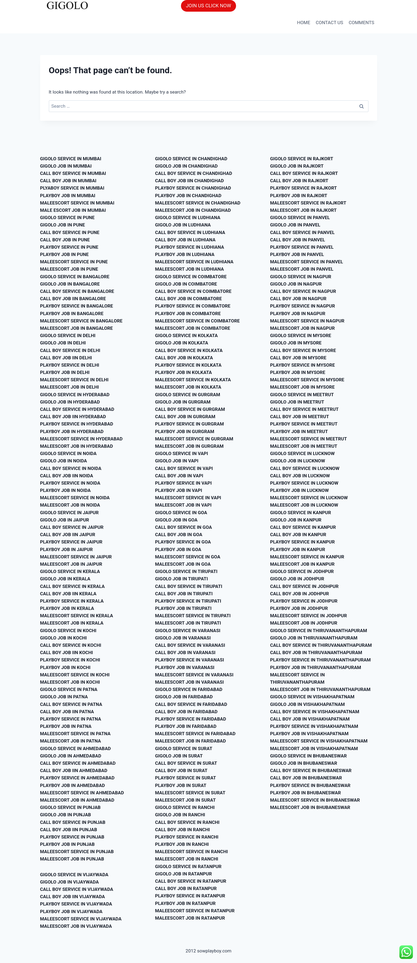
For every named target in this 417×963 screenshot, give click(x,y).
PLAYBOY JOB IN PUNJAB (67, 844)
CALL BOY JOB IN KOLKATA (184, 357)
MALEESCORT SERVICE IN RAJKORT (308, 203)
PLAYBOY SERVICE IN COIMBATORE (193, 306)
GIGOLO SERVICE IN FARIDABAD (188, 689)
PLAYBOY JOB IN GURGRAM (184, 431)
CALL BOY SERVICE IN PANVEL (302, 232)
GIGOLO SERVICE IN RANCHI (185, 807)
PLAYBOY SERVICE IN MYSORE (302, 365)
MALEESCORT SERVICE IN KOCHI (75, 674)
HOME (303, 22)
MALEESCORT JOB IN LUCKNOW (304, 505)
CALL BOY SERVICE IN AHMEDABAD (78, 763)
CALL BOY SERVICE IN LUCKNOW (305, 468)
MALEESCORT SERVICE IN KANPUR (307, 556)
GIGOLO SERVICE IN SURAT (183, 748)
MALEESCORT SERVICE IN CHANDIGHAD (198, 203)
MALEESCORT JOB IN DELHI (69, 387)
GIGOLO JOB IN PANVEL (295, 225)
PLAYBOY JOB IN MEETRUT (299, 431)
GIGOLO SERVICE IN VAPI (181, 453)
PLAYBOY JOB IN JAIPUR (66, 549)
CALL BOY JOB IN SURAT (181, 770)
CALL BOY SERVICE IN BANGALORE (77, 291)
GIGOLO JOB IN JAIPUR (64, 520)
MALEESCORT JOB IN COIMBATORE (192, 328)
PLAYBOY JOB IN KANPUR (297, 549)
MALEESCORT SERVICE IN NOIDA (75, 497)
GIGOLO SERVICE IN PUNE (67, 217)
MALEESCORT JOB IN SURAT (185, 800)
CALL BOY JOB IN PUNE (65, 239)
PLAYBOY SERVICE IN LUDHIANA (189, 247)
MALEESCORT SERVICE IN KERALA (76, 615)
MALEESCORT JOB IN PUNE (69, 269)
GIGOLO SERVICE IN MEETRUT (302, 394)
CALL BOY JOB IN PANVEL (297, 239)
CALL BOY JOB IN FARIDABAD (186, 711)
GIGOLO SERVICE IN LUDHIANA (188, 217)
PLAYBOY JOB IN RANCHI (182, 844)
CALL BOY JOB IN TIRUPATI (184, 593)
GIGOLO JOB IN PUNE (62, 225)
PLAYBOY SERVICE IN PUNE (69, 247)
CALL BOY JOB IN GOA (178, 534)
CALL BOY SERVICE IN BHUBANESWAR (311, 770)
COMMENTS (361, 22)
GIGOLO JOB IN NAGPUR (296, 284)
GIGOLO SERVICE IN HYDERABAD (75, 394)
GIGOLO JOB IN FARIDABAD (184, 696)
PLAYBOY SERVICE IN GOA (183, 542)
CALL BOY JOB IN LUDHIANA (185, 239)
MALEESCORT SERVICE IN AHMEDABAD (82, 792)
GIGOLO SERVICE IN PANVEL (300, 217)
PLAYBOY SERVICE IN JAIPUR (71, 542)
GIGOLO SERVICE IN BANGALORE (75, 276)
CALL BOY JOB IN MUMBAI (68, 180)
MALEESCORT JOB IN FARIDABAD (190, 741)
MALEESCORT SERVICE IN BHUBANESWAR (315, 800)
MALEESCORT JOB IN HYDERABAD (76, 446)
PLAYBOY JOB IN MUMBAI (68, 195)
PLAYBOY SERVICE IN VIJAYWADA (76, 904)
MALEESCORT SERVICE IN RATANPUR (195, 910)
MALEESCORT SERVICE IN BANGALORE (81, 321)
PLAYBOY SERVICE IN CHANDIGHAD (193, 188)
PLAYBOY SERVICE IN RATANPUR (190, 895)
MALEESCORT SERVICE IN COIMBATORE (197, 321)
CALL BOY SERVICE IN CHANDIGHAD (193, 173)
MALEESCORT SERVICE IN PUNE (74, 261)
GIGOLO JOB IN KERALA (65, 578)
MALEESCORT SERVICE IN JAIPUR (76, 556)
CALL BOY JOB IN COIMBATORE (188, 298)
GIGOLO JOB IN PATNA (64, 696)
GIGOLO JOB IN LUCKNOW (297, 460)
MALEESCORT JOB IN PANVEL (301, 269)
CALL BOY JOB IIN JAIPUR (67, 534)
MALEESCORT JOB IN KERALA (72, 623)
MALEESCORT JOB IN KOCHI (70, 682)
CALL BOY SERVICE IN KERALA (72, 586)
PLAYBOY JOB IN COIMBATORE (188, 313)
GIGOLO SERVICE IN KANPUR (300, 512)
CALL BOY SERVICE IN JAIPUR (72, 527)
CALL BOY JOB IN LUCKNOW (300, 475)
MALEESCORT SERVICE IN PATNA (75, 733)
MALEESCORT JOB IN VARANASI (189, 682)
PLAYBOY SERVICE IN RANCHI (186, 837)
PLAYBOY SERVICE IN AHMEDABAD (77, 777)
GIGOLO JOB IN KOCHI (63, 638)
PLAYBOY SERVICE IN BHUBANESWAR (310, 785)
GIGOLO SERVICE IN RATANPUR (188, 866)
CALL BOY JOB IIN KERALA (68, 593)
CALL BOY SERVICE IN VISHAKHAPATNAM (314, 711)
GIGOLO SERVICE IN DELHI (68, 335)
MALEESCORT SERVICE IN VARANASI (194, 674)
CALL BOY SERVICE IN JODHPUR (304, 586)
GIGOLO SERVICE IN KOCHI (68, 630)
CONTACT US (329, 22)
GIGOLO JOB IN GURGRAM (183, 402)
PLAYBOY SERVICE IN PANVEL (302, 247)
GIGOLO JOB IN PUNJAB (65, 814)
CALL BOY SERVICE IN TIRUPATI (188, 586)
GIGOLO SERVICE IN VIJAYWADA (74, 874)
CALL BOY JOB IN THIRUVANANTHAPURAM (316, 652)
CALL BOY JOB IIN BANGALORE (73, 298)
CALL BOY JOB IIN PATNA (67, 711)
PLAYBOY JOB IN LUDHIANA (185, 254)
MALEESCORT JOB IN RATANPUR (190, 918)
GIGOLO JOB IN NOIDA (63, 460)
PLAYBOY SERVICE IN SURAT (185, 777)
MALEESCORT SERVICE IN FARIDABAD (195, 733)
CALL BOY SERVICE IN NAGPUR (303, 291)
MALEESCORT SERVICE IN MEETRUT (308, 438)
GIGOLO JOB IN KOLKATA (181, 342)
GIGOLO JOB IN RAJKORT (297, 166)
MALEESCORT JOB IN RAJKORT (303, 210)
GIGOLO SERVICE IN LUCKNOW (302, 453)
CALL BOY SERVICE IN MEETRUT (304, 409)
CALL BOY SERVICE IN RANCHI (187, 822)
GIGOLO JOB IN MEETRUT (297, 402)
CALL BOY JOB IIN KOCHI (66, 652)
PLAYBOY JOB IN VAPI (178, 490)
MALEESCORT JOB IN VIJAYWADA (76, 926)
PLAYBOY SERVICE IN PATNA (70, 719)
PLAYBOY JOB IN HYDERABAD (72, 431)
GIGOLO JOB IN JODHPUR (297, 578)
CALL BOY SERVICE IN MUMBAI (73, 173)
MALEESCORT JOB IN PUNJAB (72, 859)
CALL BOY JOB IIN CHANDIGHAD (189, 180)
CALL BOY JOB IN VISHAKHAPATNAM (310, 719)
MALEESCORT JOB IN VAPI (183, 505)
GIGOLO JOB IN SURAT (179, 756)
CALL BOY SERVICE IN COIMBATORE (193, 291)
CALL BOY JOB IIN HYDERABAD (73, 416)
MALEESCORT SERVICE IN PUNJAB (77, 851)
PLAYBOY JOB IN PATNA (66, 726)
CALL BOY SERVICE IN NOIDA (70, 468)
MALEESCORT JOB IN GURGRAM (189, 446)
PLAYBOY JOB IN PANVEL (297, 254)
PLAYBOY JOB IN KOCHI (65, 667)
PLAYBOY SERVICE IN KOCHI (70, 660)
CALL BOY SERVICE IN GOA (183, 527)
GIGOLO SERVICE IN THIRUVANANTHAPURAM (318, 630)
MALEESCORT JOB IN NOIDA (70, 505)
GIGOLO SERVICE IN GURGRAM (187, 394)
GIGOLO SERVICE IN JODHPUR (302, 571)
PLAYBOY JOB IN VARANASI (185, 667)
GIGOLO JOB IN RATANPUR (183, 873)
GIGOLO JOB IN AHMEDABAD (70, 756)
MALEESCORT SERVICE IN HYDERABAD (81, 438)
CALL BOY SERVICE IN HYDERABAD (77, 409)
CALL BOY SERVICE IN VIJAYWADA (76, 889)
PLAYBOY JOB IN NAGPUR (298, 313)
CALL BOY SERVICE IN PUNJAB (73, 822)
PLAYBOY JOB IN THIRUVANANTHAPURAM (315, 667)
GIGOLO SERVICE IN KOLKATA (186, 335)
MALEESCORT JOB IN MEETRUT (304, 446)
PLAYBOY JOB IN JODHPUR (299, 608)
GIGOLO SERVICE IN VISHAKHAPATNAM (312, 696)
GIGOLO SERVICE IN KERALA (70, 571)
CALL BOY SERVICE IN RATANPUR (190, 881)
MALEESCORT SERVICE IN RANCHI (191, 851)
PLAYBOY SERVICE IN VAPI (183, 483)
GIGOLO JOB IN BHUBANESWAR (303, 763)
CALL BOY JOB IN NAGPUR (298, 298)
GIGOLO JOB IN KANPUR (295, 520)
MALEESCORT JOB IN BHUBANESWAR (310, 807)
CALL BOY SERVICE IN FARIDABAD (191, 704)
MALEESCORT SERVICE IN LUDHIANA (194, 261)
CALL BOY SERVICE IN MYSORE (303, 350)
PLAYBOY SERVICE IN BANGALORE (76, 306)
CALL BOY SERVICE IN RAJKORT (304, 173)
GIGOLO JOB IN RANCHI (180, 814)
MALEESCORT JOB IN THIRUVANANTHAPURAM (320, 689)
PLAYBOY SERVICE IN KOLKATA (188, 365)
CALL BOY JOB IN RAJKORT (299, 180)
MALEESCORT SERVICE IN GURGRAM (194, 438)
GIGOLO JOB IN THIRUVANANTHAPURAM (314, 638)
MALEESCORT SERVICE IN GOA (187, 556)
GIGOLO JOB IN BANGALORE (70, 284)
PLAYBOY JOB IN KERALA (67, 608)
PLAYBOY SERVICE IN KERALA (72, 601)
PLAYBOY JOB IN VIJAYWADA (71, 911)
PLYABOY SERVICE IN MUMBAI (72, 188)
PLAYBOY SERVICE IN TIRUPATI (188, 601)
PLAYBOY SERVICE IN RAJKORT (303, 188)
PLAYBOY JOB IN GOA (178, 549)
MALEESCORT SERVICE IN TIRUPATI (193, 615)
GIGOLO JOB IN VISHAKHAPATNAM (307, 704)
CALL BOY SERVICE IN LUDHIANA (190, 232)
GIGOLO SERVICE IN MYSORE (300, 335)
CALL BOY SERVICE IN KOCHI (70, 645)
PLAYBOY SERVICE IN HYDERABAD (76, 424)
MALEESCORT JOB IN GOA (183, 564)
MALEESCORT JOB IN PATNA (70, 741)
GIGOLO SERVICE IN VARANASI (188, 630)
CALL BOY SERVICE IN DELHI (70, 350)
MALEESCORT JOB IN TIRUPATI (188, 623)
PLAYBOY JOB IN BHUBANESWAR (305, 792)
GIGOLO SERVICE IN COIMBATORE (191, 276)
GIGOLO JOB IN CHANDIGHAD (186, 166)
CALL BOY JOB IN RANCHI (182, 829)
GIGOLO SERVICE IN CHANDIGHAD (191, 158)
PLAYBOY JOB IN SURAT (180, 785)
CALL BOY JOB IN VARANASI (185, 652)
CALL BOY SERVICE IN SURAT (186, 763)
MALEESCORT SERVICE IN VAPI (188, 497)
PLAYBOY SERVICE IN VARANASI (189, 660)
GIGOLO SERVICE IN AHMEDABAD (75, 748)
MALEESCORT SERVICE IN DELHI (74, 379)
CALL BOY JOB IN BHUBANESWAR (306, 777)
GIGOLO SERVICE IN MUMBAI (70, 158)
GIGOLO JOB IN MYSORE (296, 342)
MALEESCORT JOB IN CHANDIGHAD (193, 210)
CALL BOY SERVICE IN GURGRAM (190, 409)
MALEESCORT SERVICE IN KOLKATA (193, 379)
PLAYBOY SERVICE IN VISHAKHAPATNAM (314, 726)
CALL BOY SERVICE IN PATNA (71, 704)
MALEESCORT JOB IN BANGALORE (76, 328)
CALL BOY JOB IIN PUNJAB (68, 829)
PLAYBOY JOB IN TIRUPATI (183, 608)
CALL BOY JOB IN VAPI (179, 475)
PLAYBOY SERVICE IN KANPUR (302, 542)
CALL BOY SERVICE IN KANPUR (303, 527)
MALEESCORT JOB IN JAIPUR (71, 564)
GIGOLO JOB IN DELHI (63, 342)
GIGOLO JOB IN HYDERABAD (70, 402)
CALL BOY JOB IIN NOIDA (66, 475)
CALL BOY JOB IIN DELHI (66, 357)
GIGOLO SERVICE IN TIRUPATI (186, 571)
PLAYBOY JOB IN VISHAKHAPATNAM (309, 733)
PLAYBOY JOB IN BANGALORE (72, 313)
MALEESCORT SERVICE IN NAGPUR (307, 321)
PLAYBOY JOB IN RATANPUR (185, 903)
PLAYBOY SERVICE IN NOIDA (70, 483)
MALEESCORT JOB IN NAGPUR (302, 328)
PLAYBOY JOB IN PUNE (64, 254)
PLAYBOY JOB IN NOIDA (65, 490)
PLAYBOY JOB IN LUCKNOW (299, 490)
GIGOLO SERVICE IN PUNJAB (70, 807)
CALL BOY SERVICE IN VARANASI (190, 645)
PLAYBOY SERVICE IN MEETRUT (304, 424)
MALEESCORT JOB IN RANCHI (186, 859)
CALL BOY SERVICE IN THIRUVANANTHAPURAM (321, 645)
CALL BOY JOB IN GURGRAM (185, 416)
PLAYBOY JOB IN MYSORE (297, 372)
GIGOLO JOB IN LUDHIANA (183, 225)
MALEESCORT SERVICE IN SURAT (190, 792)
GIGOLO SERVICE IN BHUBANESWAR (308, 756)
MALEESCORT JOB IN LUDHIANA (189, 269)
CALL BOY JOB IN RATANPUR (186, 888)
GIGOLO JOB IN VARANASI (183, 638)
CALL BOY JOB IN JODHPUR (299, 593)
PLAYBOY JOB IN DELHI (65, 372)
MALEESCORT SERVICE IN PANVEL (306, 261)
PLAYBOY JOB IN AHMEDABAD (72, 785)
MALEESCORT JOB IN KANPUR (302, 564)
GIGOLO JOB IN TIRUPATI (181, 578)
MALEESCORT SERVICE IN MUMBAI (77, 203)
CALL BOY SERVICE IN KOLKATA (189, 350)
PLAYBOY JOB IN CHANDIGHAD (188, 195)
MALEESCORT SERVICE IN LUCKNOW (309, 497)
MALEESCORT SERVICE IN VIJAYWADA (81, 919)
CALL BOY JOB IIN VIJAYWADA (72, 896)
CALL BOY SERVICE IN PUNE (70, 232)
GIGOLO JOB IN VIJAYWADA (69, 882)
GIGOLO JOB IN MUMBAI (66, 166)
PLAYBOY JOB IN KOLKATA (183, 372)
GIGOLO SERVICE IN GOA (181, 512)
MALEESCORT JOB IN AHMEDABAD (77, 800)
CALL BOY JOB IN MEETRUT (299, 416)
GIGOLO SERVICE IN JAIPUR (69, 512)
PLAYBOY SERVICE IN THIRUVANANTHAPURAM (320, 660)
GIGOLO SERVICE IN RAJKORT (301, 158)
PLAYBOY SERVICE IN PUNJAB (72, 837)
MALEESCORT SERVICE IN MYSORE (307, 379)
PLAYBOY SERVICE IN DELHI (69, 365)
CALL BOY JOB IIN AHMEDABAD (73, 770)
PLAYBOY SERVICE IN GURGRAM (189, 424)
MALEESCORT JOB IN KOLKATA (188, 387)
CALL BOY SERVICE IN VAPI (184, 468)
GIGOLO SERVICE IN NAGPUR (300, 276)
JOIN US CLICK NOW (208, 5)
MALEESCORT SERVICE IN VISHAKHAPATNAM (319, 741)
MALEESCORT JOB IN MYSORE (302, 387)
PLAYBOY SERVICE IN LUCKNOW (304, 483)
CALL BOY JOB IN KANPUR (298, 534)
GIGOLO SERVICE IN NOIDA (68, 453)
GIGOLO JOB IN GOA (176, 520)
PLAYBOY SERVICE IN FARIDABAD (190, 719)
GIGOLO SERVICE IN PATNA (69, 689)
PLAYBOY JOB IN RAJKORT (298, 195)
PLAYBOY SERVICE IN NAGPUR (302, 306)
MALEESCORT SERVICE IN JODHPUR (308, 615)
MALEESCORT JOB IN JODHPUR (304, 623)
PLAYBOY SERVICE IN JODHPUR (304, 601)
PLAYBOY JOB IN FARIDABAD (186, 726)
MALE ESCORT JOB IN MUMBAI (73, 210)
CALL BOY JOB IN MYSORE (298, 357)
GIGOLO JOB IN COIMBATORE (186, 284)
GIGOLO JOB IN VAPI (177, 460)
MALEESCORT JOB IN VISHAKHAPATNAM (314, 748)
